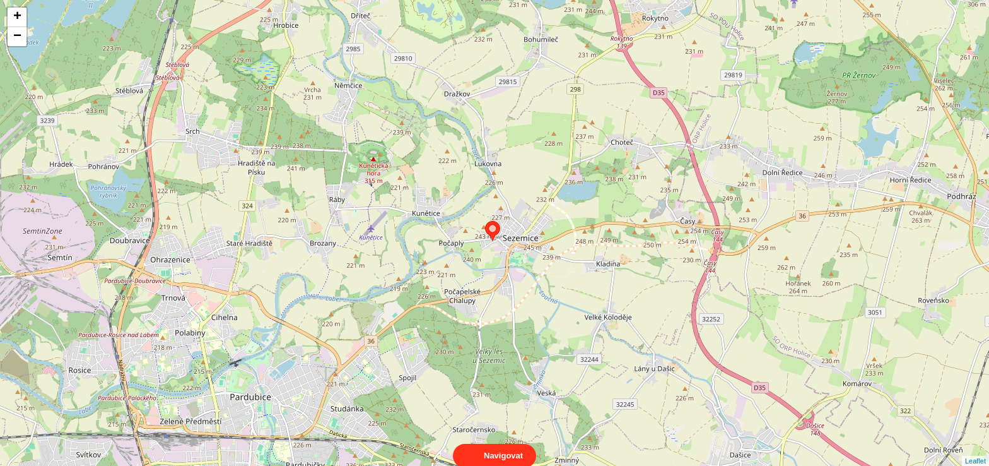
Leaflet (975, 449)
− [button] (17, 36)
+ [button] (17, 17)
